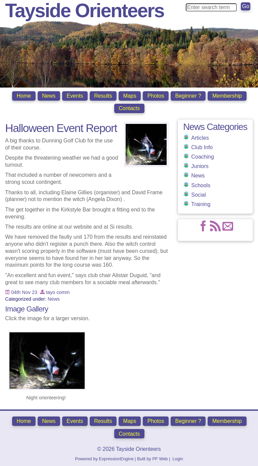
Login (177, 457)
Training (200, 203)
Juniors (200, 165)
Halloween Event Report (61, 127)
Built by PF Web (152, 457)
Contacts (129, 108)
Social (198, 194)
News (48, 96)
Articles (200, 137)
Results (103, 96)
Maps (129, 96)
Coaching (202, 156)
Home (24, 96)
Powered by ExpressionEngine (104, 457)
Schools (200, 185)
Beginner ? (188, 96)
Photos (155, 96)
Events (75, 96)
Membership (227, 96)
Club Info (202, 146)
